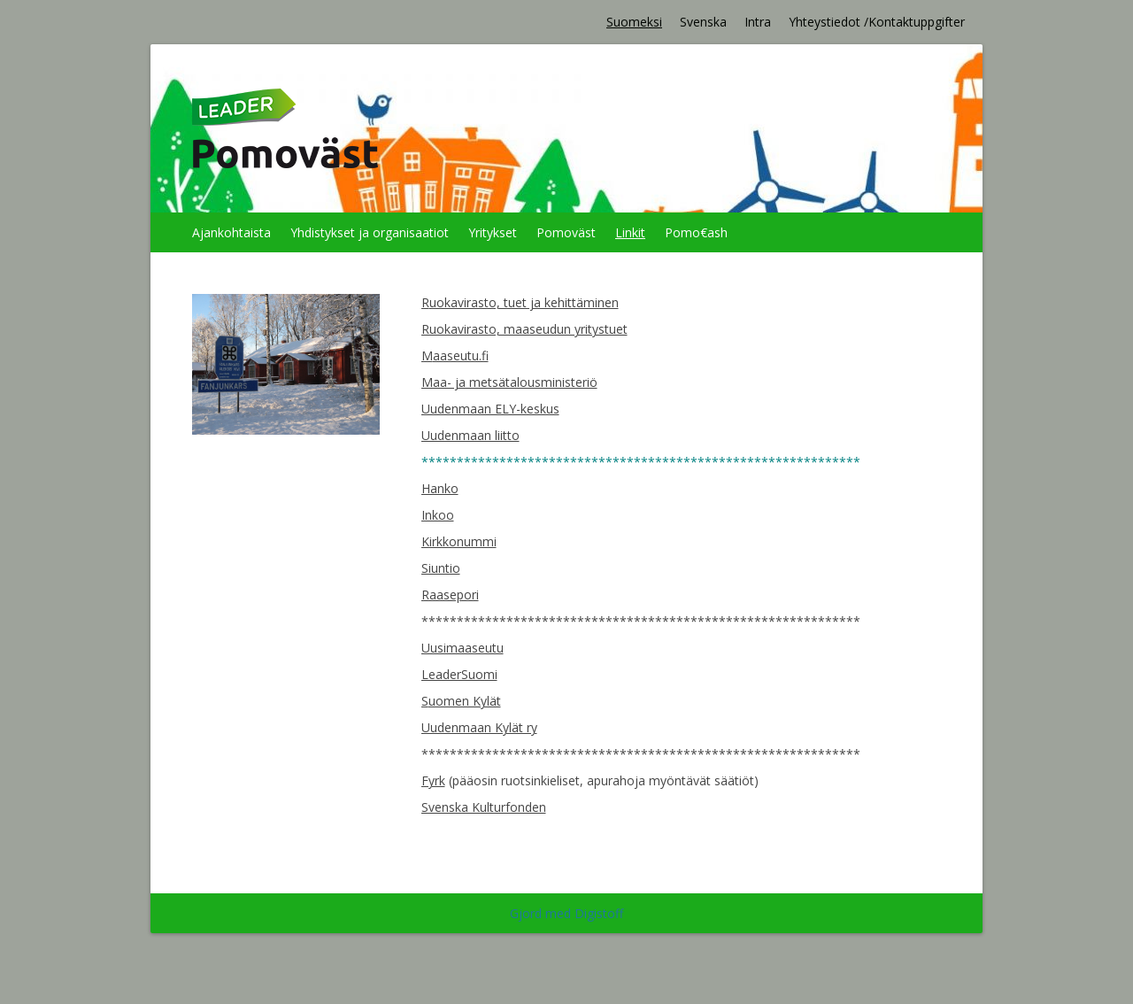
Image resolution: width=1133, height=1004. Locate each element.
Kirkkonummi (459, 541)
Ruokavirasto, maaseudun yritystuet (524, 329)
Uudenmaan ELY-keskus (490, 408)
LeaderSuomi (459, 674)
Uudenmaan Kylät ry (479, 727)
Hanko (440, 488)
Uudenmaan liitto (470, 435)
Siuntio (440, 568)
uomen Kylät (464, 700)
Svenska (703, 21)
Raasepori (450, 594)
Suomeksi (634, 21)
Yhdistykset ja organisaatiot (369, 232)
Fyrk (433, 780)
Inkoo (437, 514)
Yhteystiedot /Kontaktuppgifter (877, 21)
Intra (757, 21)
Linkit (630, 232)
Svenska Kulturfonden (483, 807)
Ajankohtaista (231, 232)
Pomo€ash (696, 232)
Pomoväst (566, 232)
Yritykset (492, 232)
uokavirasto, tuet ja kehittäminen (524, 302)
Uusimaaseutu (462, 647)
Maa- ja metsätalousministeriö (509, 382)
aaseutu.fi (461, 355)
